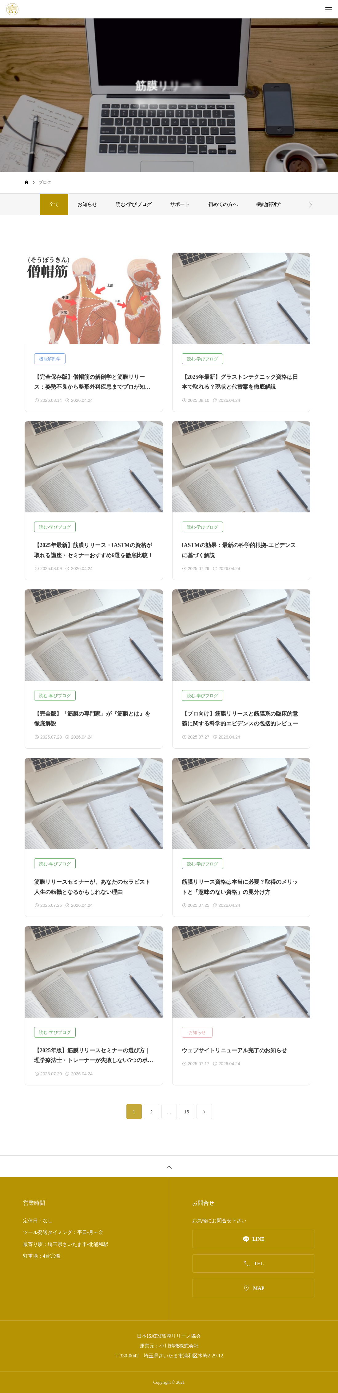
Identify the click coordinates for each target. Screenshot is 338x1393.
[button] (310, 204)
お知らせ (87, 204)
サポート (180, 204)
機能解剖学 (268, 204)
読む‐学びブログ (134, 204)
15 (186, 1117)
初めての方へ (223, 204)
